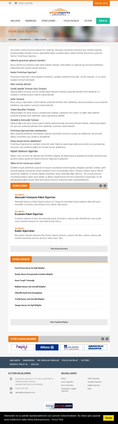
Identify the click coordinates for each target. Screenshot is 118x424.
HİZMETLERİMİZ (50, 20)
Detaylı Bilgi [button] (57, 419)
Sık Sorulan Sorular (48, 360)
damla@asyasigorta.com (25, 393)
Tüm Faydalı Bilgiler (59, 322)
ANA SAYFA (15, 21)
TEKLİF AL (103, 21)
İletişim (88, 21)
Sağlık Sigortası (94, 385)
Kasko (63, 379)
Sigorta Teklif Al (19, 364)
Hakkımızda (30, 21)
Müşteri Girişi (101, 3)
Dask (89, 389)
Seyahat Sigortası (95, 382)
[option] (59, 200)
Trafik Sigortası (94, 379)
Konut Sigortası (67, 385)
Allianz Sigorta (40, 40)
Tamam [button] (108, 418)
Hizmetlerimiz (25, 40)
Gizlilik (35, 364)
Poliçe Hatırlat (71, 21)
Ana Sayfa (12, 40)
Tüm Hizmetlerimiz (59, 249)
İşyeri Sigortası (67, 382)
